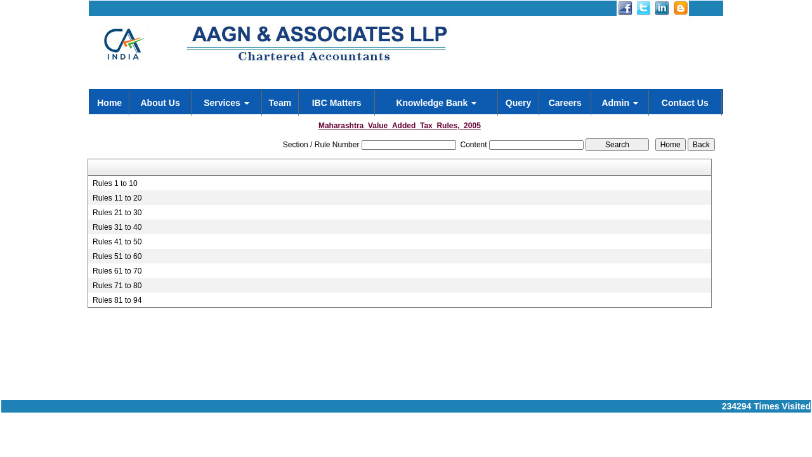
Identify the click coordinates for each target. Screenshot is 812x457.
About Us (160, 103)
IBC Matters (337, 103)
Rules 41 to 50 (117, 241)
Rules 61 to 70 (117, 271)
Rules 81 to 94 (117, 300)
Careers (565, 103)
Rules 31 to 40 (117, 227)
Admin (619, 103)
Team (280, 103)
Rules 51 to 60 (117, 256)
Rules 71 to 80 (117, 285)
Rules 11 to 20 (117, 198)
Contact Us (685, 103)
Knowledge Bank (436, 103)
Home (109, 103)
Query (518, 103)
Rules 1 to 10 (115, 183)
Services (226, 103)
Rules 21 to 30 (117, 212)
